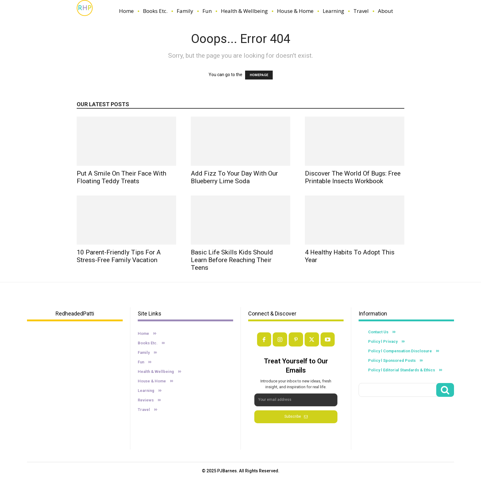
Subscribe (296, 416)
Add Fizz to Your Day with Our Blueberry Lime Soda (234, 177)
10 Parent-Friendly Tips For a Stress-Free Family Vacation (119, 256)
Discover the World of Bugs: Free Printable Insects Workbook (353, 177)
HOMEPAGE (259, 75)
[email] (295, 399)
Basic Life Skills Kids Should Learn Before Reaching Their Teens (232, 260)
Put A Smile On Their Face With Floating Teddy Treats (121, 177)
